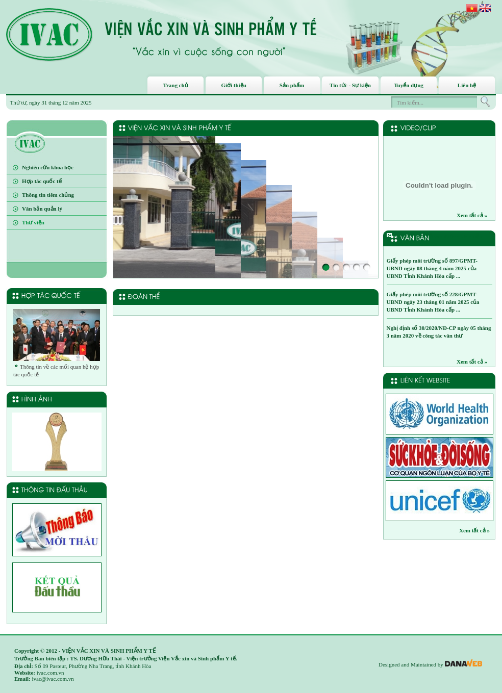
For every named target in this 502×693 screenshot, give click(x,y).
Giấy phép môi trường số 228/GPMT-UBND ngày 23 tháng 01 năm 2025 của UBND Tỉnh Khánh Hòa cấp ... (433, 302)
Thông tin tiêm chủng (48, 195)
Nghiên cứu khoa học (47, 167)
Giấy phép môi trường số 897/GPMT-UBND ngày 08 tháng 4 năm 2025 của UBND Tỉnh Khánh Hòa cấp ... (432, 268)
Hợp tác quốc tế (42, 181)
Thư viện (33, 222)
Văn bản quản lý (42, 209)
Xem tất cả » (472, 215)
